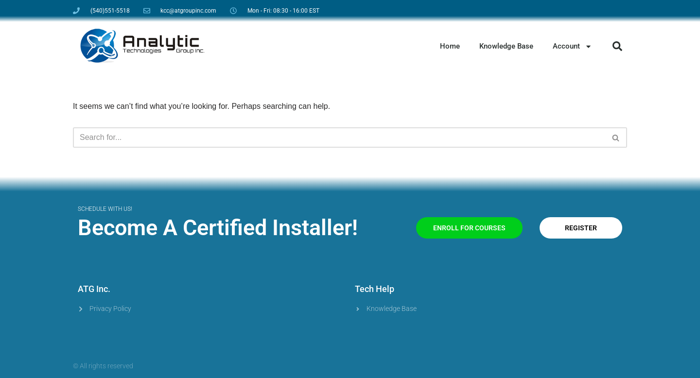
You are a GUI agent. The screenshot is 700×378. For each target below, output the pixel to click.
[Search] (339, 137)
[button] (617, 46)
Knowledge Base (506, 46)
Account (572, 46)
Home (450, 46)
